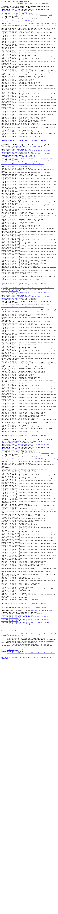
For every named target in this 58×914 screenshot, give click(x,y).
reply (15, 168)
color (34, 4)
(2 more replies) (23, 14)
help (28, 4)
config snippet (12, 777)
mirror (41, 4)
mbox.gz (34, 730)
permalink (43, 17)
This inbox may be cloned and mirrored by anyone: (19, 754)
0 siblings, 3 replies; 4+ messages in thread (19, 16)
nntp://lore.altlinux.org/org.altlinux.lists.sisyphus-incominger (31, 780)
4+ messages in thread (38, 168)
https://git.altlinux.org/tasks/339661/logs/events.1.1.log (22, 24)
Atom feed (48, 4)
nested (26, 168)
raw (50, 17)
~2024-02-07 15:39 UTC (32, 727)
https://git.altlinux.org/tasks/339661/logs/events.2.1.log (22, 196)
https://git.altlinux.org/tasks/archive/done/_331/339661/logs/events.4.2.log (29, 548)
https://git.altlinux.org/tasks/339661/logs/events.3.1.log (22, 367)
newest (44, 727)
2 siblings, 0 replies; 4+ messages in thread (19, 187)
